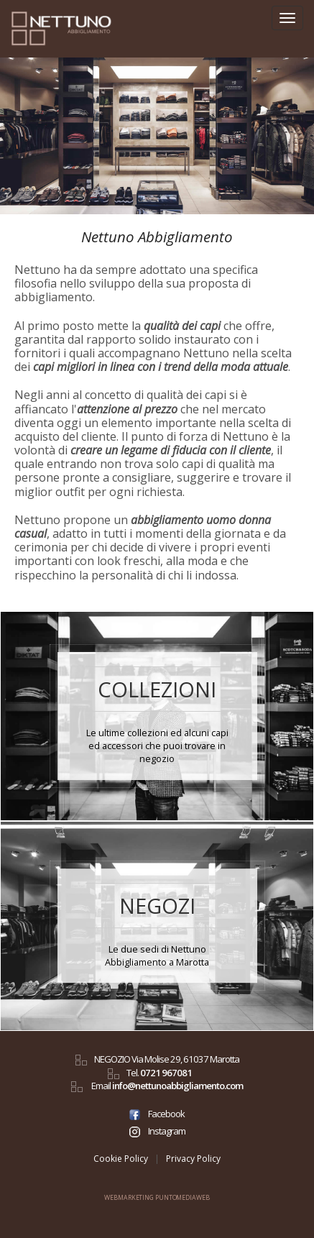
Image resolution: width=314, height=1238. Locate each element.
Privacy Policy (193, 1158)
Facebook (157, 1113)
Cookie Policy (120, 1158)
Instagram (157, 1130)
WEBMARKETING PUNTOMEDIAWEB (156, 1197)
